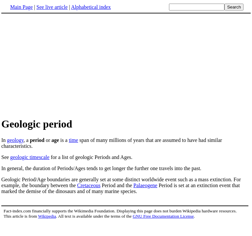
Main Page (21, 7)
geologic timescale (30, 157)
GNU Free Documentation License (163, 216)
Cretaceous (88, 185)
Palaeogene (146, 185)
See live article (52, 7)
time (73, 140)
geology (15, 140)
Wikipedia (47, 216)
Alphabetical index (91, 7)
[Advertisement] (56, 65)
